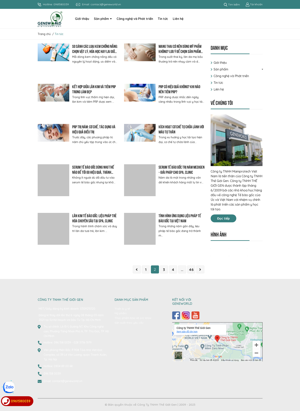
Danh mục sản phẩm (131, 300)
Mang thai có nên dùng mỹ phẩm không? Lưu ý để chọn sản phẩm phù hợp (180, 51)
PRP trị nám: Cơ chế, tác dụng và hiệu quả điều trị (93, 129)
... (182, 269)
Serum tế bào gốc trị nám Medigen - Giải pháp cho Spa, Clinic (182, 169)
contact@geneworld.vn (106, 4)
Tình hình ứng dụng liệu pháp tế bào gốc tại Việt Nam (180, 218)
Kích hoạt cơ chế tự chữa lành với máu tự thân (181, 129)
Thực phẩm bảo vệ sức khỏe (133, 318)
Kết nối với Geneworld (182, 302)
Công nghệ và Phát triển (231, 76)
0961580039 (61, 4)
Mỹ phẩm (121, 313)
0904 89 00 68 (63, 366)
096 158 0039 (63, 342)
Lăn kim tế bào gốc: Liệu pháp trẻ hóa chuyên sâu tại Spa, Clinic (94, 218)
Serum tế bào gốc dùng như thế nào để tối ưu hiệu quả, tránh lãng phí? (93, 172)
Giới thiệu (220, 63)
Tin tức (218, 83)
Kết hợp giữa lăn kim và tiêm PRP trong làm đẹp (94, 89)
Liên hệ (219, 89)
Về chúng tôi (222, 102)
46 (191, 269)
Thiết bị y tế (122, 308)
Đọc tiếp (223, 218)
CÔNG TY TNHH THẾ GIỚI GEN (60, 300)
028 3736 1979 (83, 342)
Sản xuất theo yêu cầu (129, 322)
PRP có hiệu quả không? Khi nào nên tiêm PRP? (179, 89)
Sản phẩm (221, 69)
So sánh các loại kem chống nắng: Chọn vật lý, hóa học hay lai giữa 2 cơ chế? (95, 51)
